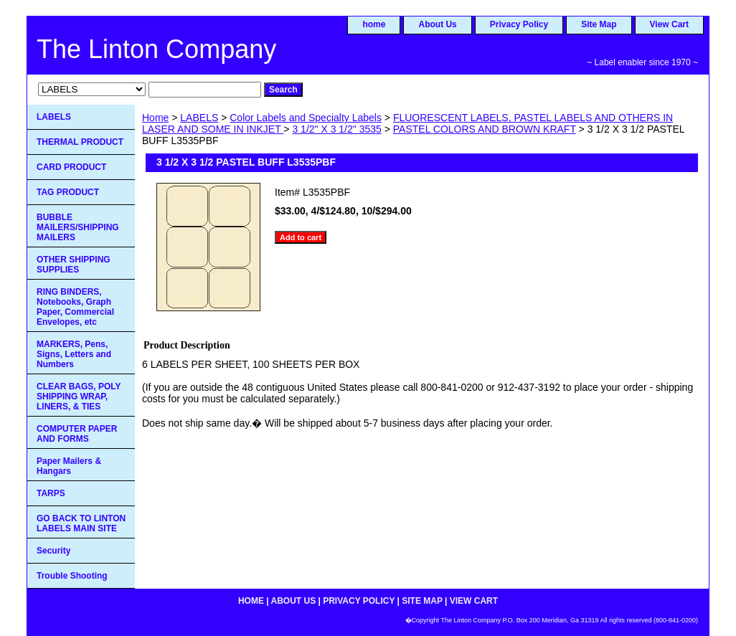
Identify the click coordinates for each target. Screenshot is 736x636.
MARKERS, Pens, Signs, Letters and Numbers (74, 354)
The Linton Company (156, 49)
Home (155, 117)
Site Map (598, 24)
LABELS (199, 117)
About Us (437, 24)
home (373, 24)
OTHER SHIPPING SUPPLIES (73, 265)
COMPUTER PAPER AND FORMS (77, 434)
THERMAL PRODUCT (80, 142)
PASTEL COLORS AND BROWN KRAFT (484, 129)
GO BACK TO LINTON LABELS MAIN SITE (81, 523)
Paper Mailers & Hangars (69, 466)
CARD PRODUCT (71, 167)
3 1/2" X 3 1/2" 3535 (336, 129)
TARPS (51, 493)
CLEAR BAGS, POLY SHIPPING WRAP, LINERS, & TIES (79, 396)
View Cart (669, 24)
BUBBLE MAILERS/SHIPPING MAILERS (78, 227)
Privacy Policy (519, 24)
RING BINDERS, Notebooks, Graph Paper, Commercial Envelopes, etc (75, 307)
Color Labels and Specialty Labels (306, 117)
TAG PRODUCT (68, 192)
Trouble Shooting (72, 576)
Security (53, 551)
